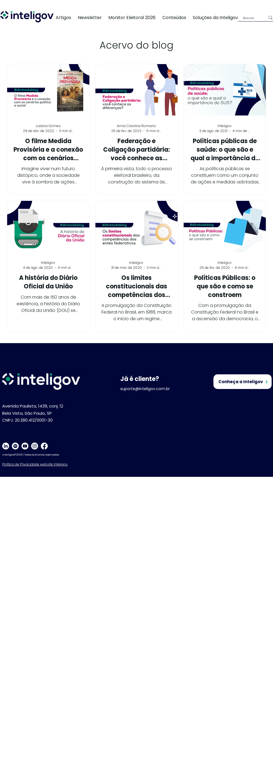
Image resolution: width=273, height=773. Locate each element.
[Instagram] (34, 446)
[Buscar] (250, 18)
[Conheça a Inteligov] (242, 381)
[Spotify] (15, 446)
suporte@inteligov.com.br (145, 388)
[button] (219, 18)
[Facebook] (44, 446)
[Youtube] (25, 446)
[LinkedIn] (5, 446)
